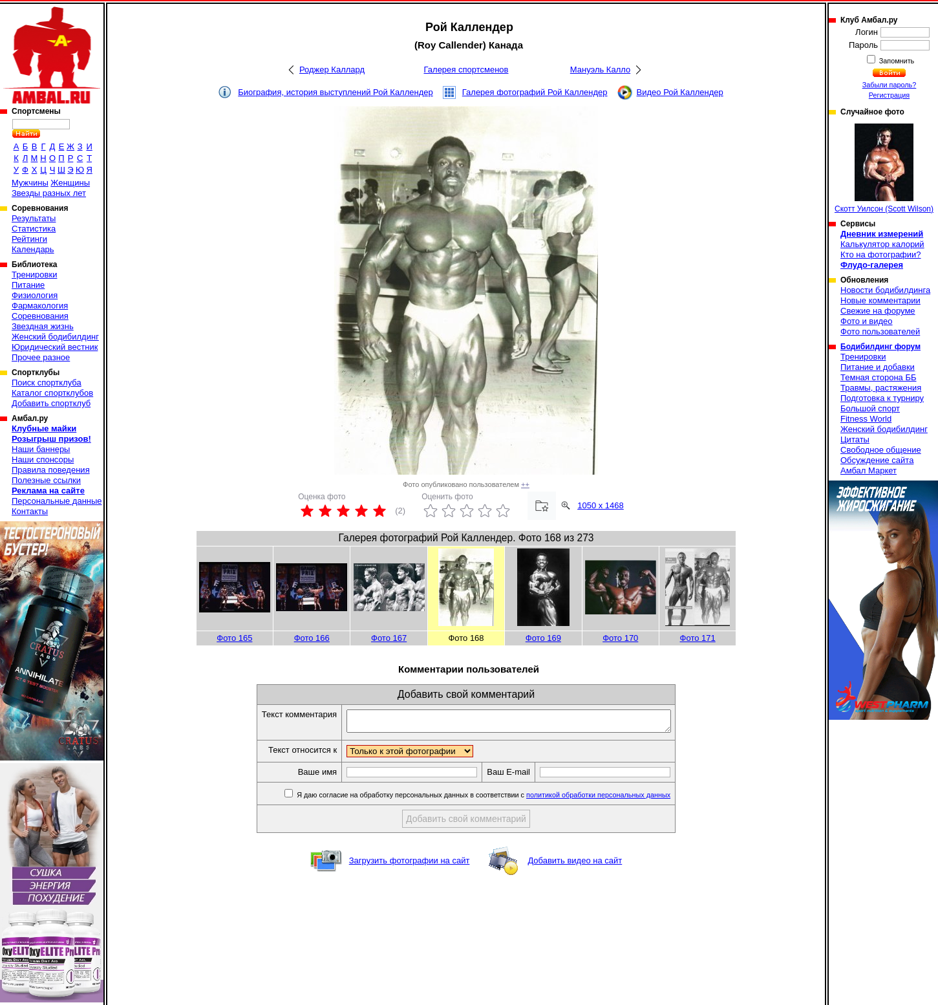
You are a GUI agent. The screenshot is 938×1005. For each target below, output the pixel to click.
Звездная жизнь (43, 326)
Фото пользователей (880, 331)
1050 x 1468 (600, 505)
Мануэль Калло (600, 69)
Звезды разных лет (49, 193)
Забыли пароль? (889, 85)
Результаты (34, 218)
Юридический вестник (55, 347)
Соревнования (40, 316)
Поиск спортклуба (46, 382)
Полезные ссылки (46, 480)
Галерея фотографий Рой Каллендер (535, 92)
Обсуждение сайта (876, 460)
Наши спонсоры (43, 459)
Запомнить (896, 61)
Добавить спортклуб (51, 403)
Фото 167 (389, 638)
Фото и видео (866, 321)
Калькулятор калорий (882, 244)
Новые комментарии (880, 300)
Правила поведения (51, 470)
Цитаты (854, 439)
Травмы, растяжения (880, 388)
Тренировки (34, 274)
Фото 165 (234, 638)
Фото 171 (698, 638)
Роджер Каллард (332, 69)
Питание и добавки (877, 367)
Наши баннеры (41, 449)
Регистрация (889, 95)
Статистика (34, 228)
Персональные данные (57, 501)
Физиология (35, 295)
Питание (28, 285)
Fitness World (865, 419)
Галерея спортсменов (466, 69)
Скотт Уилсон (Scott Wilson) (884, 168)
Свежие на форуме (877, 311)
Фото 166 (312, 638)
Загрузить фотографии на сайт (409, 864)
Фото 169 (543, 638)
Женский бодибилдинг (55, 336)
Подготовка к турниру (882, 398)
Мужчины (30, 183)
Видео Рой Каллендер (680, 92)
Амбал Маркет (868, 470)
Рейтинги (29, 239)
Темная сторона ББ (878, 377)
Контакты (30, 511)
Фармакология (40, 305)
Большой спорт (870, 408)
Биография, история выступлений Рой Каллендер (335, 92)
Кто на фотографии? (880, 254)
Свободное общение (880, 450)
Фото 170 (620, 638)
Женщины (70, 183)
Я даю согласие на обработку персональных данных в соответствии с (502, 799)
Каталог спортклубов (52, 393)
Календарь (33, 249)
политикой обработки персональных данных (618, 799)
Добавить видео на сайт (575, 864)
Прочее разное (41, 357)
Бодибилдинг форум (880, 346)
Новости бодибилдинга (885, 290)
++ (525, 484)
